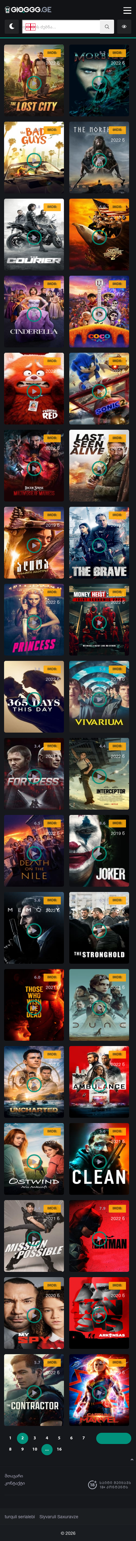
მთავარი (14, 1475)
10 (34, 1449)
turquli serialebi (19, 1516)
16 (59, 1449)
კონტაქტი (15, 1482)
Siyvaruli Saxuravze (55, 1516)
